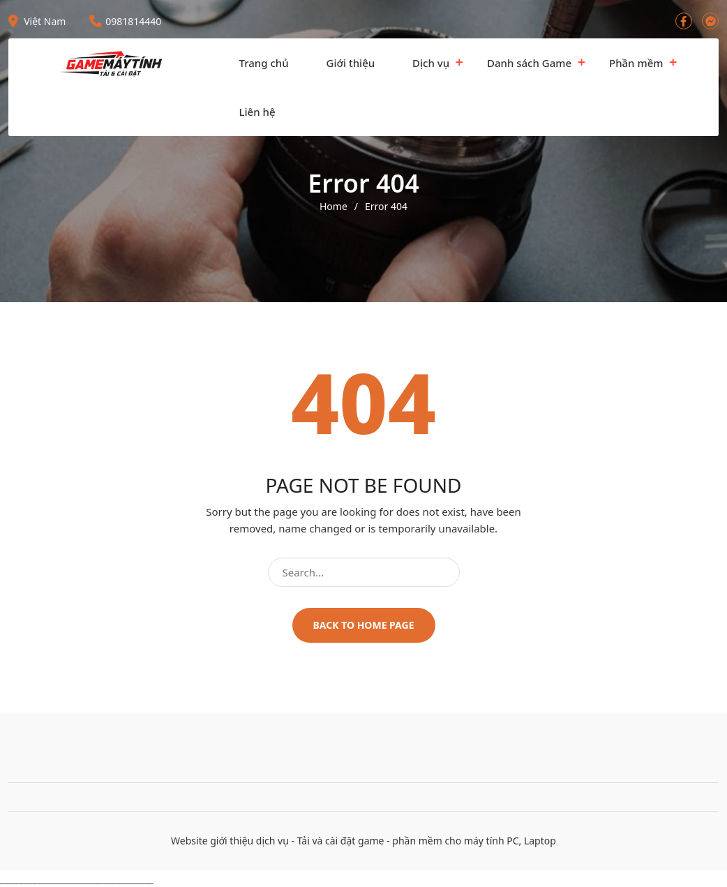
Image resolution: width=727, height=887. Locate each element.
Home (333, 206)
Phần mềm (636, 63)
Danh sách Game (529, 63)
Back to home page (363, 625)
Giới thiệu (351, 63)
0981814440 (125, 21)
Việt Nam (37, 21)
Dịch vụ (430, 63)
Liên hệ (257, 112)
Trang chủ (264, 63)
